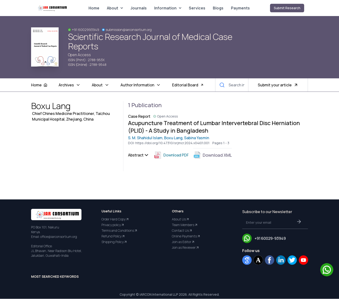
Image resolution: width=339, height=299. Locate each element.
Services (197, 8)
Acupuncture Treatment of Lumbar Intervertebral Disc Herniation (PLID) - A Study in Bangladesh (214, 126)
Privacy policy (113, 225)
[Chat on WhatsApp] (326, 269)
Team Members (185, 225)
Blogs (218, 8)
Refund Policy (113, 236)
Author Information (141, 85)
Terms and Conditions (119, 231)
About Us (181, 219)
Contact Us (182, 231)
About (115, 8)
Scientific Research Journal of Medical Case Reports (150, 41)
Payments (240, 8)
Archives (70, 85)
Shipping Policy (114, 242)
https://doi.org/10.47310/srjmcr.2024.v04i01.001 (172, 143)
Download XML (212, 155)
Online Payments (186, 236)
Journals (138, 8)
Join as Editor (183, 242)
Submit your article (278, 85)
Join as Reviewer (185, 248)
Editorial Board (188, 85)
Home (94, 8)
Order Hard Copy (115, 219)
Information (167, 8)
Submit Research (287, 8)
